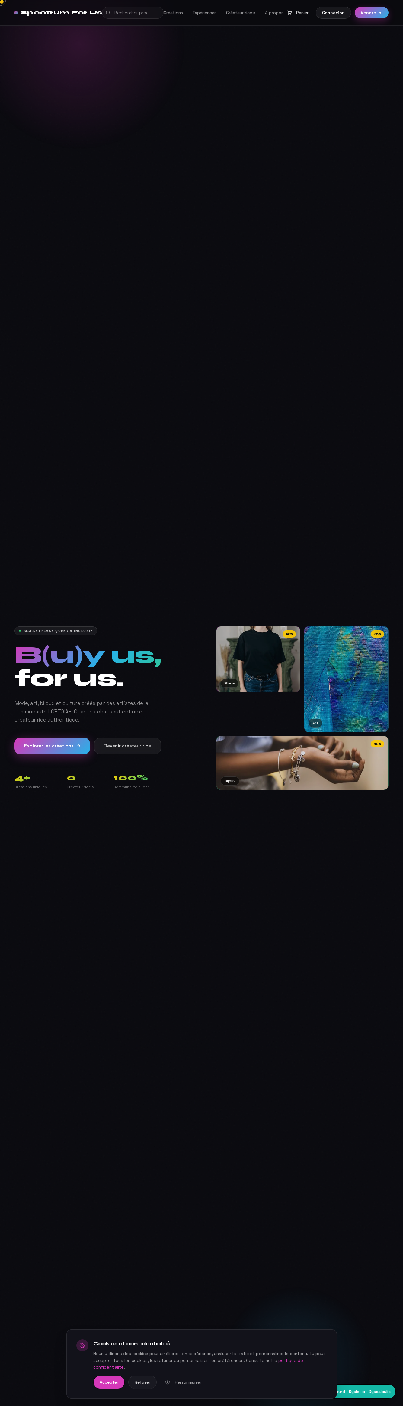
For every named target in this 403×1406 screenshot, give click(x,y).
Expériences (204, 12)
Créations (173, 12)
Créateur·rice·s (240, 12)
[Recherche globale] (133, 13)
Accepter (109, 1382)
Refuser (142, 1382)
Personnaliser (183, 1382)
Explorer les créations (52, 746)
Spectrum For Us (58, 12)
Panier (298, 12)
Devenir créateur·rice (127, 746)
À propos (274, 12)
